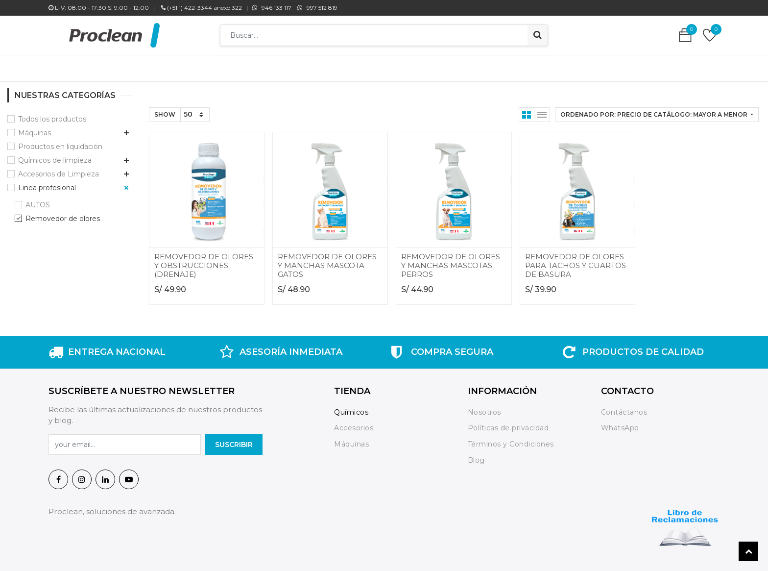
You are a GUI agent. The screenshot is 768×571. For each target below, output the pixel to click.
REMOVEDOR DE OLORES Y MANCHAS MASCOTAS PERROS (450, 260)
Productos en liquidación (60, 141)
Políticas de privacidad (508, 423)
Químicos (351, 407)
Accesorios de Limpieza (58, 169)
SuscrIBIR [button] (234, 439)
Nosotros (486, 407)
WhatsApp (620, 423)
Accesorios (353, 423)
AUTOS (37, 200)
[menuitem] (241, 65)
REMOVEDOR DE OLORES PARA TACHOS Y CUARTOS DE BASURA (575, 260)
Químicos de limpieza (55, 155)
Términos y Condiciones (511, 439)
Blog (476, 455)
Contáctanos (624, 407)
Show (164, 109)
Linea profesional (47, 182)
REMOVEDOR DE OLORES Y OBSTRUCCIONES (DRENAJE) (203, 260)
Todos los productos (52, 114)
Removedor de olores (62, 213)
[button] (657, 109)
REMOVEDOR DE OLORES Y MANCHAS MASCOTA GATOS (327, 260)
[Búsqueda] (538, 35)
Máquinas (34, 128)
